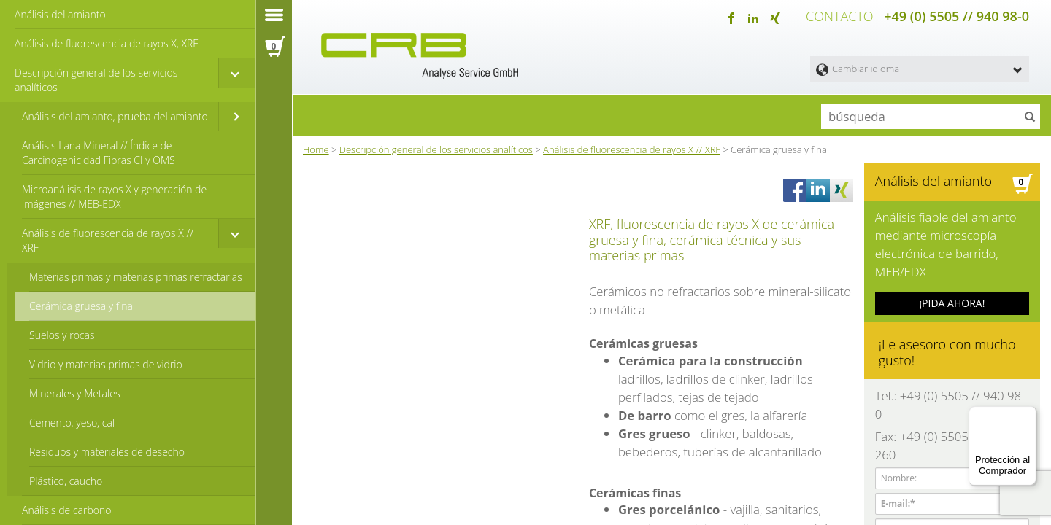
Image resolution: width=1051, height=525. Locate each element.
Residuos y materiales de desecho (107, 452)
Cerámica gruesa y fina (81, 306)
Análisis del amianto (60, 14)
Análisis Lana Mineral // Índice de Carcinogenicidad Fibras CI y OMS (98, 153)
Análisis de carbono (66, 510)
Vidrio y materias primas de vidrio (105, 364)
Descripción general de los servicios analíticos (96, 80)
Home (316, 145)
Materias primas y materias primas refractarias (135, 277)
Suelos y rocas (61, 335)
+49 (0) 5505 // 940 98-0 (956, 14)
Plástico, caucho (65, 481)
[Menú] (1027, 415)
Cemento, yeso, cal (72, 422)
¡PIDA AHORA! (952, 269)
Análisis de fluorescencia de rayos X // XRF (107, 240)
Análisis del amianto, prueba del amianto (115, 116)
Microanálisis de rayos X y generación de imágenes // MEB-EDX (114, 196)
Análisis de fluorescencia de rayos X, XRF (106, 43)
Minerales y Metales (74, 393)
